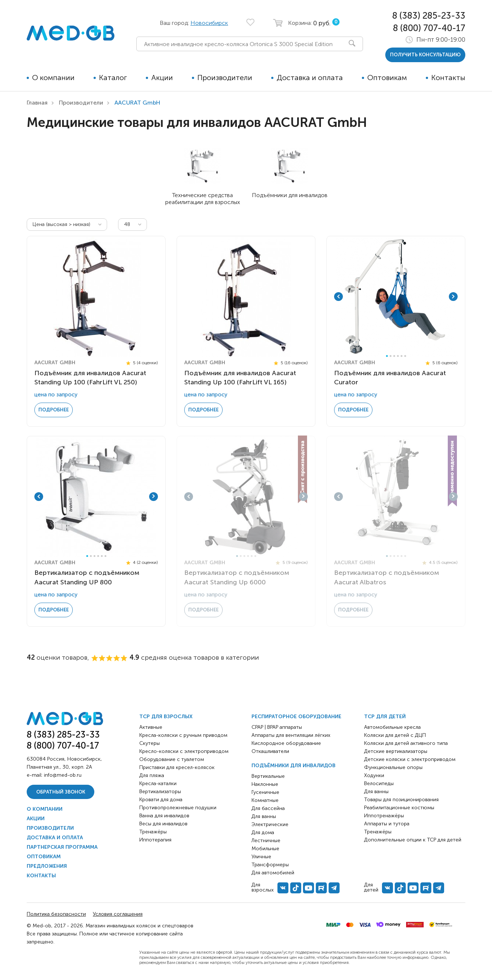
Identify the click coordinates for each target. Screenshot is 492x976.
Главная (37, 102)
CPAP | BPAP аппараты (276, 727)
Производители (224, 77)
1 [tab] (387, 356)
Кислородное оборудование (286, 743)
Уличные (261, 856)
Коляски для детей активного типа (406, 743)
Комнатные (265, 800)
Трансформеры (270, 865)
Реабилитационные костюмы (399, 807)
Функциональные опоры (393, 767)
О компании (53, 77)
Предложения (47, 866)
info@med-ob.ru (63, 775)
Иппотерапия (155, 840)
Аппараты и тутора (386, 824)
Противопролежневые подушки (177, 807)
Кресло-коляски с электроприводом (183, 751)
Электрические (269, 824)
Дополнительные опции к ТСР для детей (412, 840)
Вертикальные (268, 776)
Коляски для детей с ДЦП (395, 735)
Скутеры (149, 743)
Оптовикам (387, 77)
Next (453, 296)
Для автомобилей (272, 873)
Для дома (262, 832)
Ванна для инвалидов (164, 816)
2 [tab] (390, 356)
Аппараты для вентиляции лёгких (290, 735)
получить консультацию (425, 54)
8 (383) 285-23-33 (428, 15)
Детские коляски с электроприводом (409, 759)
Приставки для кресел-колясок (177, 767)
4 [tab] (398, 356)
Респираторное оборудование (296, 716)
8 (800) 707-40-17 (429, 28)
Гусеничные (265, 792)
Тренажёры (153, 832)
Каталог (113, 77)
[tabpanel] (396, 296)
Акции (162, 77)
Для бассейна (268, 808)
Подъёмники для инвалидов (293, 765)
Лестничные (265, 840)
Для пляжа (151, 775)
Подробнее (53, 409)
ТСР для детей (385, 716)
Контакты (448, 77)
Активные (150, 727)
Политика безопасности (56, 914)
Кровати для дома (160, 799)
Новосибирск (209, 22)
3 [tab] (394, 356)
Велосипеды (379, 783)
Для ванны (263, 816)
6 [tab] (405, 356)
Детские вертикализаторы (395, 751)
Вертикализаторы (160, 791)
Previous (338, 296)
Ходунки (374, 775)
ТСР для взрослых (166, 716)
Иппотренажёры (384, 816)
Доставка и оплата (310, 77)
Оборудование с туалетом (171, 759)
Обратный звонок (60, 792)
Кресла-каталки (158, 783)
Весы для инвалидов (163, 824)
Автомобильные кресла (392, 727)
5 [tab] (401, 356)
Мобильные (265, 848)
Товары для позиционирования (401, 799)
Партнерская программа (62, 847)
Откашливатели (270, 751)
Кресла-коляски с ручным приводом (183, 735)
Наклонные (264, 784)
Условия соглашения (118, 914)
